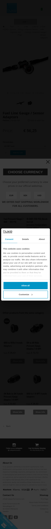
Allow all (25, 285)
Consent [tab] (9, 239)
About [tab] (42, 239)
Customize (25, 294)
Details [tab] (25, 239)
